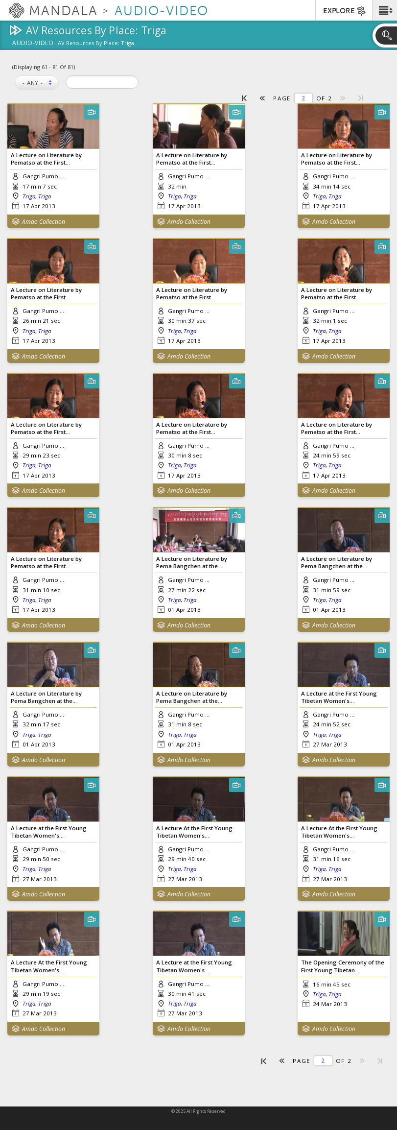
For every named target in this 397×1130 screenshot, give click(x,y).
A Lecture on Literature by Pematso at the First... (46, 158)
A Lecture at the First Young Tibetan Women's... (339, 697)
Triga (29, 196)
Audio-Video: (33, 43)
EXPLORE (345, 11)
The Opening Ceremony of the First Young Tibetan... (342, 966)
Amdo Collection (43, 221)
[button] (384, 10)
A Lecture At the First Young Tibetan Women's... (194, 831)
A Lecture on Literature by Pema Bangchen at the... (191, 562)
